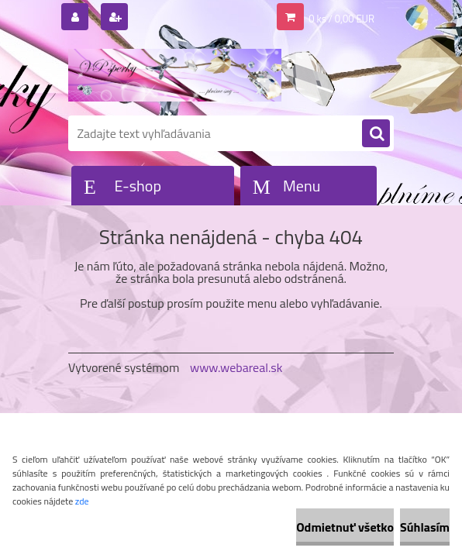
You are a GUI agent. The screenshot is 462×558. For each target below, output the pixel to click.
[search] (376, 134)
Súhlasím (425, 527)
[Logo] (174, 75)
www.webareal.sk (236, 367)
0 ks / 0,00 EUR (341, 18)
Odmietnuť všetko (345, 527)
